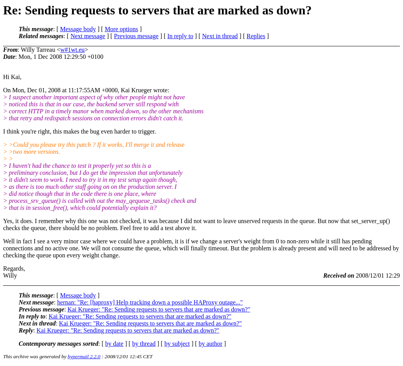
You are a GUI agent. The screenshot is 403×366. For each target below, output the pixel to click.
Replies (255, 36)
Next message (87, 36)
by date (114, 343)
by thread (144, 343)
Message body (78, 29)
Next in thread (220, 36)
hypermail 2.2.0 (84, 356)
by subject (177, 343)
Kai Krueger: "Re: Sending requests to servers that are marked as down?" (158, 309)
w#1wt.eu (72, 49)
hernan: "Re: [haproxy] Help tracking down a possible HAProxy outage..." (150, 302)
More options (121, 29)
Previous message (136, 36)
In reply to (180, 36)
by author (210, 343)
